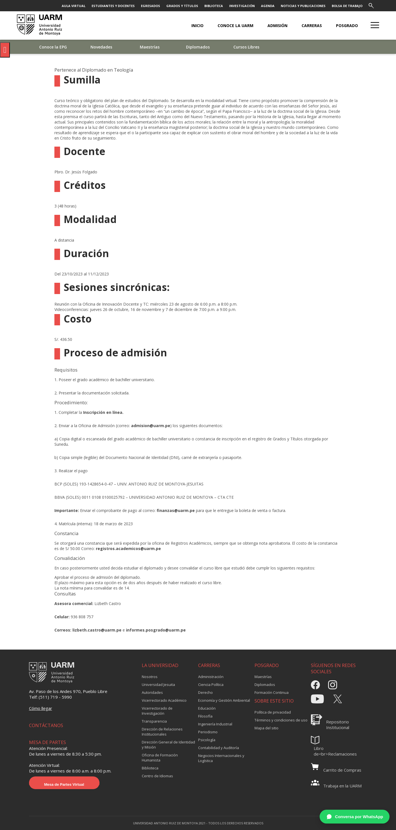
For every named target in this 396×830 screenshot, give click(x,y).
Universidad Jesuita (158, 684)
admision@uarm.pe (150, 425)
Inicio (197, 25)
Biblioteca (150, 768)
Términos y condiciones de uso (281, 720)
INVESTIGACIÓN (242, 6)
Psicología (206, 739)
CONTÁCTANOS (46, 725)
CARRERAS (312, 25)
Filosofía (205, 716)
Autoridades (152, 692)
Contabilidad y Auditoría (218, 747)
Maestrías (150, 47)
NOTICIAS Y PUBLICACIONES (303, 6)
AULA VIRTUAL (73, 6)
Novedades (101, 47)
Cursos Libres (246, 47)
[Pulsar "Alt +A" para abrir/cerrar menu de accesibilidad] (5, 50)
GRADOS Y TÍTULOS (182, 6)
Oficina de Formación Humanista (160, 757)
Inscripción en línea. (102, 412)
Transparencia (154, 721)
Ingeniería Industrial (215, 724)
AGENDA (268, 6)
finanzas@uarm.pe (176, 510)
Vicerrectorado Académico (164, 700)
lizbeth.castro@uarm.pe (96, 630)
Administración (211, 676)
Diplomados (198, 47)
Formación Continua (272, 692)
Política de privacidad (273, 712)
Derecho (205, 692)
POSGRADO (347, 25)
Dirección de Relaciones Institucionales (162, 732)
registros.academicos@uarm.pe (128, 548)
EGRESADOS (150, 6)
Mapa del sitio (266, 727)
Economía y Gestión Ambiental (224, 700)
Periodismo (208, 731)
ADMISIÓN (277, 25)
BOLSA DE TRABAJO (347, 6)
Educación (207, 708)
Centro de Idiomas (157, 775)
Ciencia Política (211, 684)
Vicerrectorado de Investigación (157, 711)
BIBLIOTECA (213, 6)
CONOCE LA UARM (235, 25)
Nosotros (150, 676)
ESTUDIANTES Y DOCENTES (113, 6)
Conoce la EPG (53, 47)
